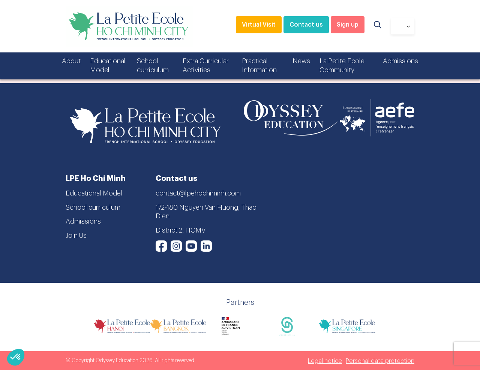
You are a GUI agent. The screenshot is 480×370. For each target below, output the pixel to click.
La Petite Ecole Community (342, 65)
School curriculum (153, 65)
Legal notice (325, 361)
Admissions (400, 61)
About (71, 61)
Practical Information (259, 65)
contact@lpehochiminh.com (198, 193)
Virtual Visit (259, 25)
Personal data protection (380, 361)
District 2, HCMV (181, 230)
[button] (16, 357)
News (301, 61)
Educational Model (108, 65)
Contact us (306, 25)
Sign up (347, 25)
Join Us (76, 235)
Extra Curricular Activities (206, 65)
